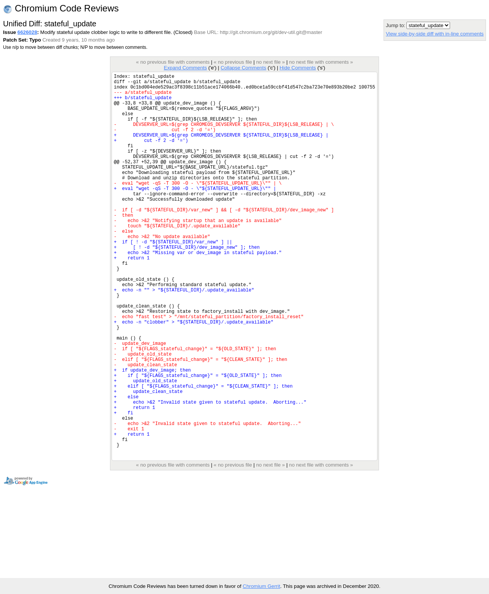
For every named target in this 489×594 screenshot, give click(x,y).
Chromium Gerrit (261, 586)
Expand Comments (185, 68)
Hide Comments (298, 68)
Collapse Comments (243, 68)
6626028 (27, 32)
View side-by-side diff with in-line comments (435, 34)
